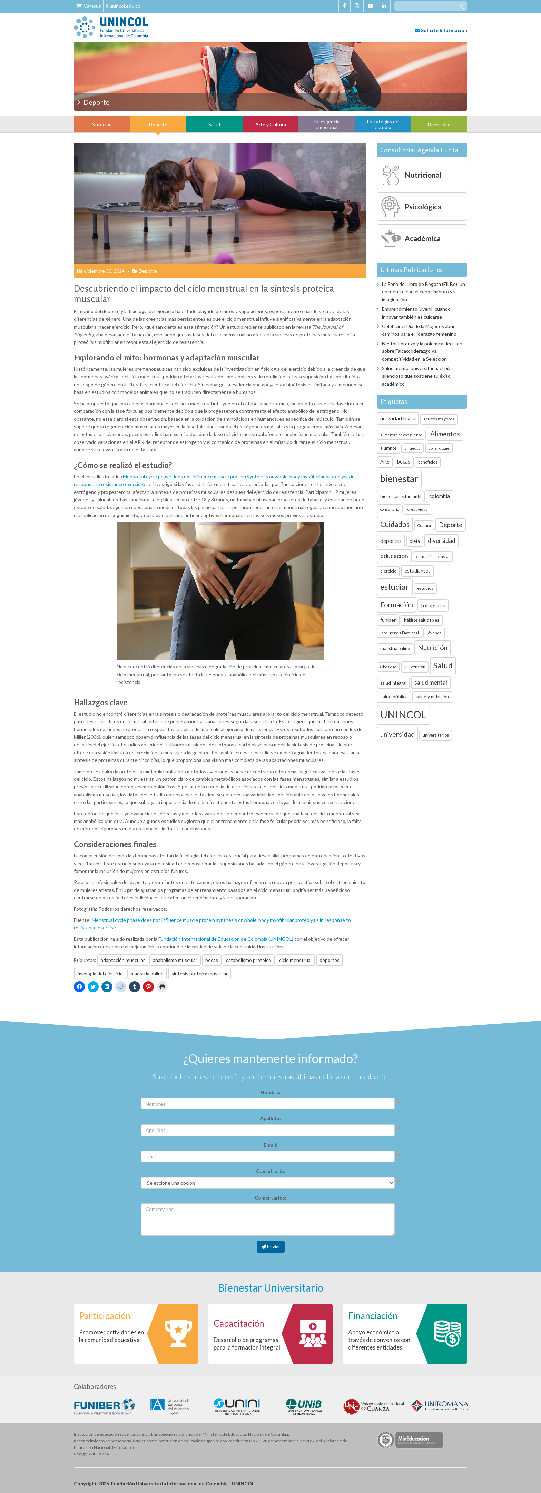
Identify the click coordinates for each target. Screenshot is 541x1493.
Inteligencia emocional (327, 124)
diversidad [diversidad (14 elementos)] (441, 540)
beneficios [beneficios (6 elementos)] (427, 462)
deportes (329, 960)
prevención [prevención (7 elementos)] (414, 666)
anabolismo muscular (175, 960)
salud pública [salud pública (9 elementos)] (394, 696)
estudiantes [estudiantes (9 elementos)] (417, 571)
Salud (214, 124)
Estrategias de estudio (383, 124)
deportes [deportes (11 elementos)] (391, 541)
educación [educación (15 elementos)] (394, 555)
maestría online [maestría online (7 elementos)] (395, 648)
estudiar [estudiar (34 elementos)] (394, 586)
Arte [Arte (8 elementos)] (384, 462)
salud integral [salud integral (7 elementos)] (393, 683)
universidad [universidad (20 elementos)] (397, 734)
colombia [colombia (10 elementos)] (439, 496)
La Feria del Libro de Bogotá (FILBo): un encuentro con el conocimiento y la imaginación (423, 291)
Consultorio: (270, 1171)
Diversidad (439, 124)
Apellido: (270, 1118)
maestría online (147, 973)
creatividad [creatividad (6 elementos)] (417, 509)
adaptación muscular (123, 960)
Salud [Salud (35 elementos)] (443, 665)
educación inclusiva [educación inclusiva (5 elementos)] (433, 556)
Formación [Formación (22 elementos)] (396, 604)
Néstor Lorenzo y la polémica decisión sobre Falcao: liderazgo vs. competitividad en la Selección (422, 351)
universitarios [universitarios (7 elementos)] (436, 735)
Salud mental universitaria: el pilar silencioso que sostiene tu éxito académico (417, 376)
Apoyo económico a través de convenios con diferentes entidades (379, 1339)
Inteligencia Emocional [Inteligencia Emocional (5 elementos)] (399, 632)
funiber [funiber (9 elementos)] (388, 620)
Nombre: (270, 1092)
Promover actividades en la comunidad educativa (111, 1335)
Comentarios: (270, 1198)
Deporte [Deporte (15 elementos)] (450, 524)
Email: (270, 1145)
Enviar (270, 1247)
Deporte (158, 124)
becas (211, 960)
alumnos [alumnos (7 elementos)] (388, 448)
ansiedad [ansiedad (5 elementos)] (413, 448)
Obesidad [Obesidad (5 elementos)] (388, 667)
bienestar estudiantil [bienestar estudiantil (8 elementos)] (400, 496)
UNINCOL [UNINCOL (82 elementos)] (403, 714)
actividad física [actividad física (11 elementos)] (397, 418)
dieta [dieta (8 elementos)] (415, 541)
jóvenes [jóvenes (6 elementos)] (434, 632)
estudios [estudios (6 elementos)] (425, 588)
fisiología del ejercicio (100, 973)
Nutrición (102, 124)
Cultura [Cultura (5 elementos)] (424, 525)
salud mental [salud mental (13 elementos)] (430, 682)
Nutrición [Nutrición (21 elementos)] (432, 647)
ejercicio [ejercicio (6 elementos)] (388, 571)
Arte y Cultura (270, 124)
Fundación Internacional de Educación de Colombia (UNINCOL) (225, 939)
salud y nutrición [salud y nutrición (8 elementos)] (432, 696)
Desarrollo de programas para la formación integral (247, 1343)
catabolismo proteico (248, 960)
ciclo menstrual (295, 960)
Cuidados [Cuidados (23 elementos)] (395, 524)
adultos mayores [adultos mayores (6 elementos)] (438, 418)
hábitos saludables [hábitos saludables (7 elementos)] (421, 620)
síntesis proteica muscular (199, 973)
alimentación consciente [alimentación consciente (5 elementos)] (401, 434)
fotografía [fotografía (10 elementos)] (433, 605)
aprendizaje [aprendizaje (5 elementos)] (439, 448)
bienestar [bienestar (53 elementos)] (399, 478)
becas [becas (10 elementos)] (403, 461)
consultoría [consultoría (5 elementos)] (389, 509)
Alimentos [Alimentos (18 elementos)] (445, 434)
